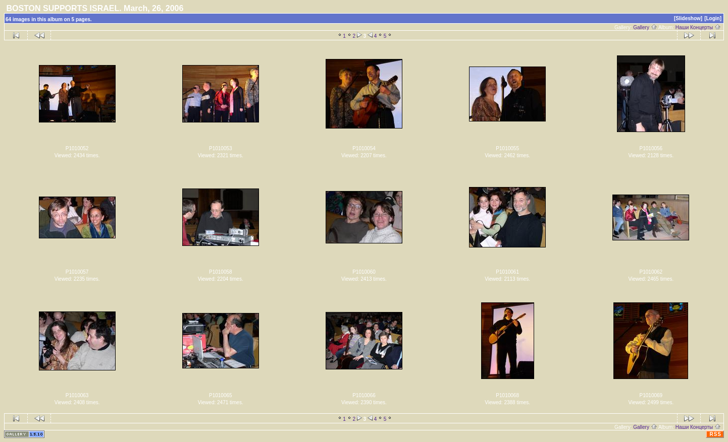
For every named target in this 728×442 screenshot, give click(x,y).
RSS (715, 434)
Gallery (645, 27)
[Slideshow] (688, 18)
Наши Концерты (698, 27)
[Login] (712, 18)
